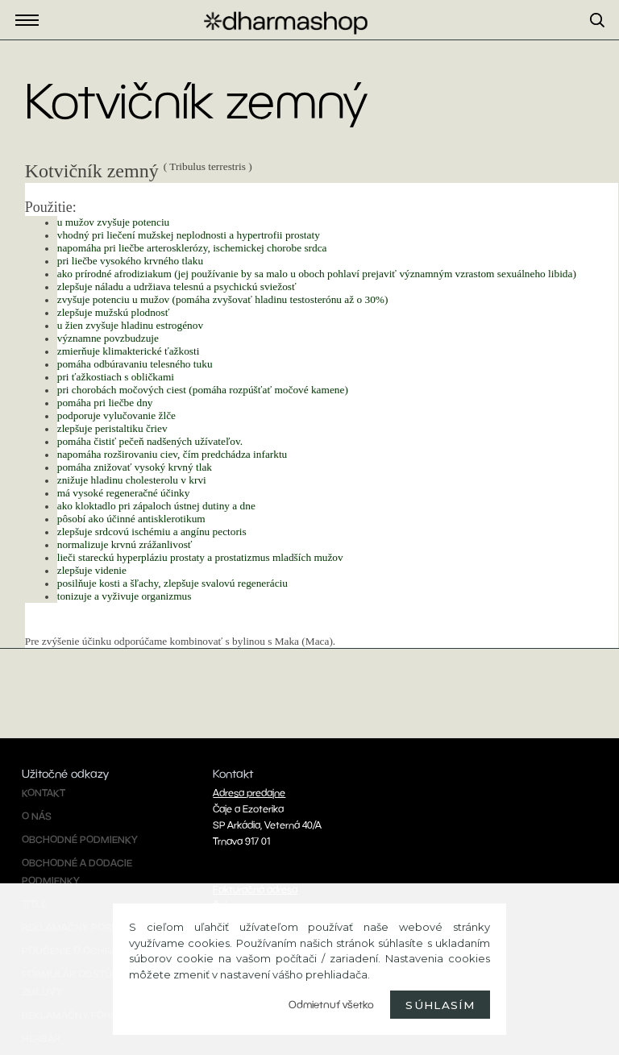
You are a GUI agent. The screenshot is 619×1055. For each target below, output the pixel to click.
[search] (604, 39)
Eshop (31, 21)
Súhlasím (440, 1005)
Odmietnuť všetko (331, 1005)
